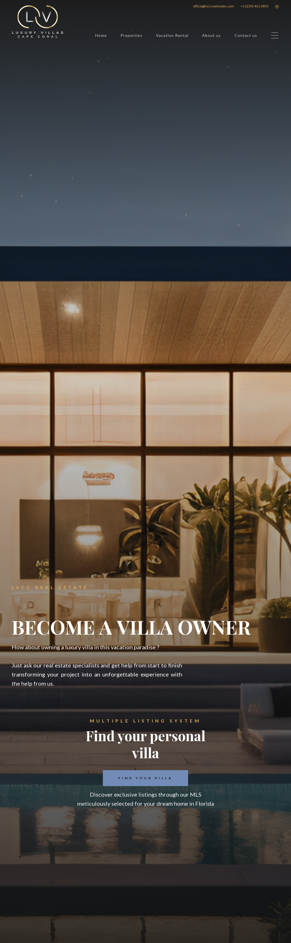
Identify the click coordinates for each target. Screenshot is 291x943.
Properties (131, 35)
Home (101, 35)
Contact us (245, 35)
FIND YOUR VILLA (145, 778)
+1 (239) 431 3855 (255, 6)
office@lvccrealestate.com (213, 6)
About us (211, 35)
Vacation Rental (172, 35)
